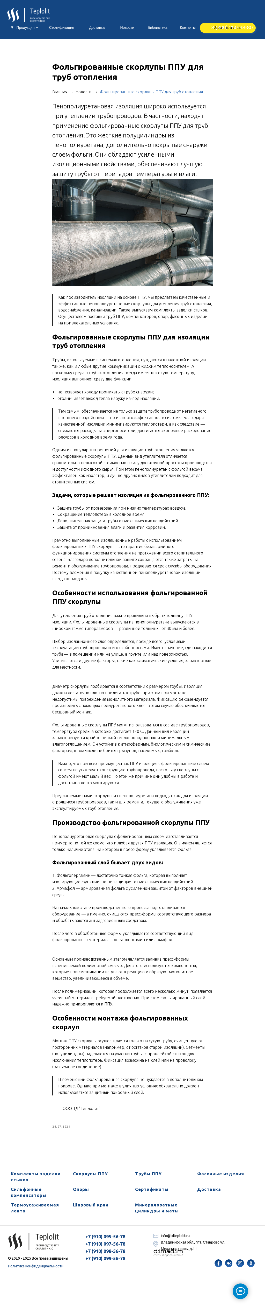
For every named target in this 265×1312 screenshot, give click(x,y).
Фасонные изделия (220, 1177)
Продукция (25, 27)
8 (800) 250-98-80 (232, 27)
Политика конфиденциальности (35, 1270)
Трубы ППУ (148, 1177)
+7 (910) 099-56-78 (105, 1262)
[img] (218, 1267)
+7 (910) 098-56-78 (105, 1254)
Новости (127, 27)
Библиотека (157, 27)
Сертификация (61, 27)
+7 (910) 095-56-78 (105, 1240)
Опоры (81, 1192)
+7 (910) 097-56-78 (105, 1247)
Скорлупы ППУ (90, 1177)
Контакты (187, 27)
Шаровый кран (90, 1208)
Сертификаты (151, 1192)
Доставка (97, 27)
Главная (60, 93)
